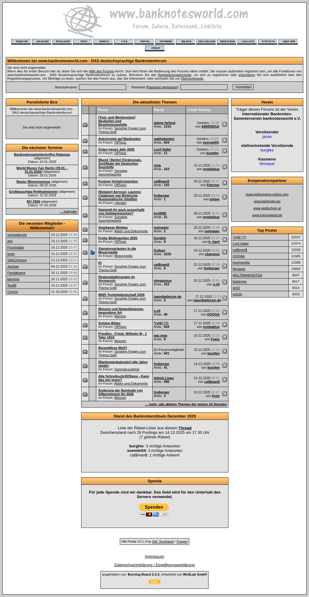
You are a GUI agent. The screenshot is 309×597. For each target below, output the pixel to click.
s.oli (216, 284)
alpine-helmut (165, 123)
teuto (10, 254)
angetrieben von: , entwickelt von (154, 574)
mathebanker (164, 139)
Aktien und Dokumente (131, 231)
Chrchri (12, 292)
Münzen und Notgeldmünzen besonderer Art (121, 310)
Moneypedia (123, 256)
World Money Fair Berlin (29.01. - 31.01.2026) (42, 169)
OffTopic (120, 142)
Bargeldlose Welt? (112, 348)
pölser (215, 199)
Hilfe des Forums (101, 71)
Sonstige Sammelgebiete (112, 172)
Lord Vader (162, 149)
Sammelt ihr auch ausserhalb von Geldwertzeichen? (121, 211)
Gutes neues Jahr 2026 (116, 149)
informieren (247, 75)
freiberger (161, 195)
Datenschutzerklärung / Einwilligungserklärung (154, 565)
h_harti (214, 241)
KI (100, 263)
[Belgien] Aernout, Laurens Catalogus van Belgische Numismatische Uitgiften (119, 195)
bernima (13, 279)
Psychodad (15, 247)
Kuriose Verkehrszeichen (118, 181)
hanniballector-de (168, 296)
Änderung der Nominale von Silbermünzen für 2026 (120, 392)
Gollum (159, 250)
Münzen (120, 316)
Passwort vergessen (162, 87)
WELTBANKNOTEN (247, 275)
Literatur (120, 203)
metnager (161, 227)
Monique (239, 269)
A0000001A (210, 126)
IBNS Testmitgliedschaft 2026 (121, 295)
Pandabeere (16, 273)
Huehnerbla (241, 262)
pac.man (160, 335)
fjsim (216, 396)
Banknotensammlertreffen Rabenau (42, 154)
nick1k (237, 294)
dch (10, 241)
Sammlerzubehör (127, 369)
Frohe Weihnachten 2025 (117, 238)
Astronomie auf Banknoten (119, 139)
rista (157, 165)
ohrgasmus (163, 280)
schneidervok (17, 235)
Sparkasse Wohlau (113, 227)
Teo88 (11, 285)
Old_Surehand (163, 541)
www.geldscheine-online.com (267, 194)
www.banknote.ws (267, 201)
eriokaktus (211, 169)
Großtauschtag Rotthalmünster (33, 191)
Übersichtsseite (192, 78)
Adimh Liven (164, 378)
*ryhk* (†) (161, 323)
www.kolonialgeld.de (267, 215)
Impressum (154, 556)
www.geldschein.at (267, 208)
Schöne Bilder (109, 323)
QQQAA (213, 314)
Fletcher (213, 185)
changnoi (212, 254)
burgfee (212, 153)
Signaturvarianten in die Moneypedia (117, 250)
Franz (215, 339)
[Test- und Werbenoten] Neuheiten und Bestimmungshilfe (116, 121)
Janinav (13, 266)
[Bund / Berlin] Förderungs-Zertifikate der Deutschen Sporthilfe (120, 163)
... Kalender (68, 211)
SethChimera (17, 260)
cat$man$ (161, 181)
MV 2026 (33, 201)
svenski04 (211, 142)
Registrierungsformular (174, 75)
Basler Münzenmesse (33, 181)
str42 (236, 288)
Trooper (182, 541)
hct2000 (160, 213)
